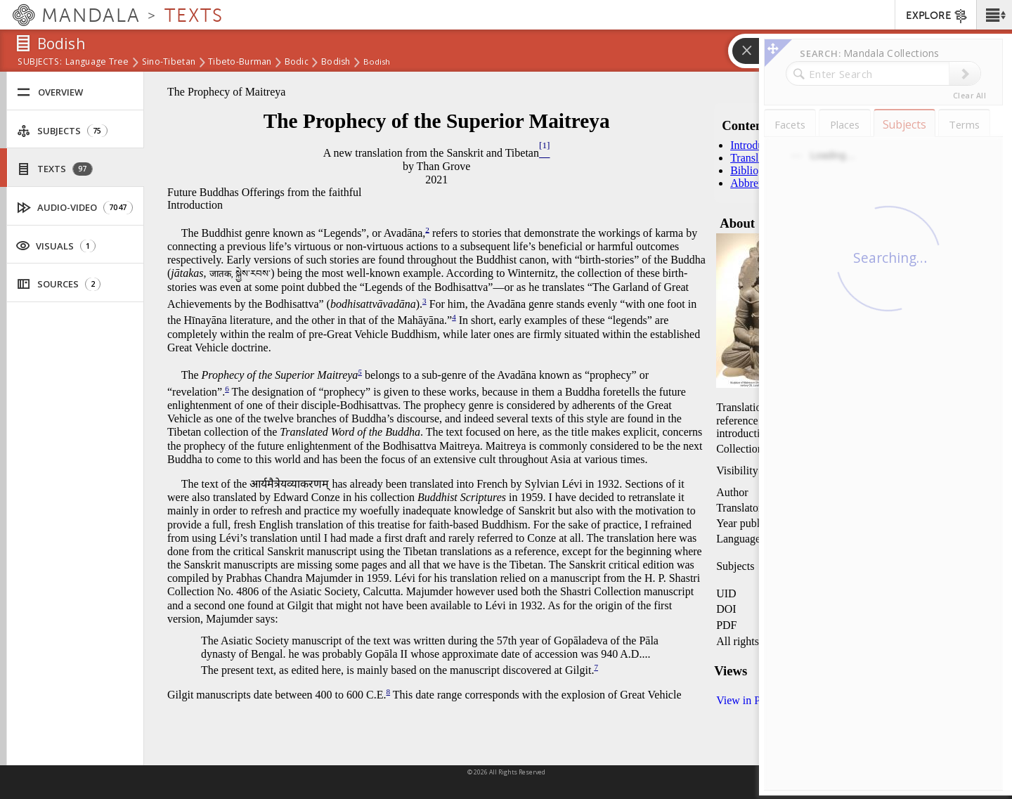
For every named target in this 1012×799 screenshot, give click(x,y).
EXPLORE (937, 16)
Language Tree (97, 62)
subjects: (40, 62)
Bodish (336, 62)
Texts (55, 169)
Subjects (62, 131)
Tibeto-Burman (240, 62)
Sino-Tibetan (168, 62)
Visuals (55, 245)
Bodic (297, 62)
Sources (58, 284)
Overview (50, 92)
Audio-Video (75, 207)
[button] (994, 15)
